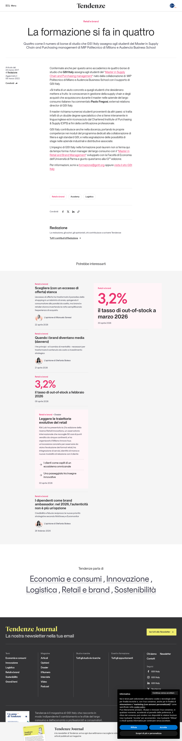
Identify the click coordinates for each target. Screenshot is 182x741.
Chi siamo (152, 653)
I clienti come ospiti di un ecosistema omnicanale (55, 464)
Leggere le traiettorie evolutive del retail (55, 421)
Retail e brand (58, 196)
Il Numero (45, 672)
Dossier (44, 667)
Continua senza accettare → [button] (165, 693)
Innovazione (127, 579)
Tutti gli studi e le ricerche (88, 658)
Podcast (45, 686)
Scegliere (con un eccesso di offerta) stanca (57, 290)
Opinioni (45, 662)
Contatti (151, 658)
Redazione (12, 72)
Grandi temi (11, 681)
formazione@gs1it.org (91, 165)
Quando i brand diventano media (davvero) (59, 340)
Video (44, 681)
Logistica (89, 196)
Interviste (45, 677)
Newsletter (165, 653)
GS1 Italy (153, 671)
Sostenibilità (135, 590)
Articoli (44, 658)
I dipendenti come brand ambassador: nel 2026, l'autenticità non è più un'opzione (61, 504)
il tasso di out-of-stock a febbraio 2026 (61, 388)
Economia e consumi (66, 579)
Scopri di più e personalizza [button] (148, 733)
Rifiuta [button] (134, 727)
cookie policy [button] (139, 707)
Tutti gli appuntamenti (122, 658)
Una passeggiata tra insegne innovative (57, 475)
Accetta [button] (163, 727)
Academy (75, 196)
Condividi (12, 83)
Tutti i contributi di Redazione (65, 238)
